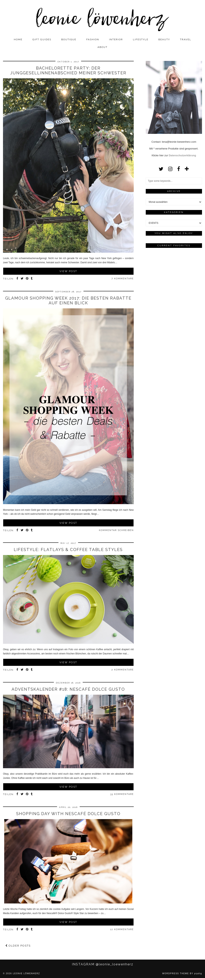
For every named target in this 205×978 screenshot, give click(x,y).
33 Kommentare (122, 794)
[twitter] (161, 169)
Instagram (102, 964)
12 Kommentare (122, 929)
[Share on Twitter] (22, 279)
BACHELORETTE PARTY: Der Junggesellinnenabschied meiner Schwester (68, 70)
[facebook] (178, 169)
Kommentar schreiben (116, 530)
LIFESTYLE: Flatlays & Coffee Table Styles (68, 549)
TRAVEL (185, 39)
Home (18, 39)
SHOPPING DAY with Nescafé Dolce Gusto (68, 813)
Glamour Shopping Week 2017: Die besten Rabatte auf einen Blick (68, 300)
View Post (68, 271)
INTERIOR (116, 39)
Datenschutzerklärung (182, 155)
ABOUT (102, 47)
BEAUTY (164, 39)
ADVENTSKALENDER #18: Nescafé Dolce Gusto (68, 689)
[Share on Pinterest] (27, 279)
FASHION (92, 39)
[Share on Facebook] (17, 279)
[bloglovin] (187, 169)
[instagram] (170, 169)
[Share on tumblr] (32, 279)
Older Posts (18, 945)
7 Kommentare (123, 278)
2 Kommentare (123, 669)
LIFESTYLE (140, 39)
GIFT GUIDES (41, 39)
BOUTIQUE (68, 39)
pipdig (198, 973)
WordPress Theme (175, 973)
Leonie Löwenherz (26, 973)
